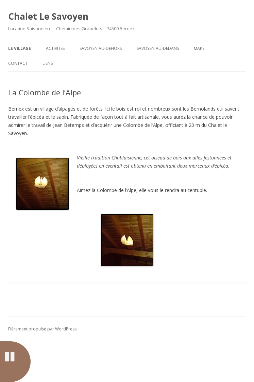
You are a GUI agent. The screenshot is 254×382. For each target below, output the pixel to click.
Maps (199, 48)
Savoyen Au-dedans (158, 48)
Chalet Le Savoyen (48, 16)
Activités (55, 48)
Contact (18, 63)
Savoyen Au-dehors (101, 48)
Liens (48, 63)
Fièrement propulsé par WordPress (42, 329)
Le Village (19, 48)
